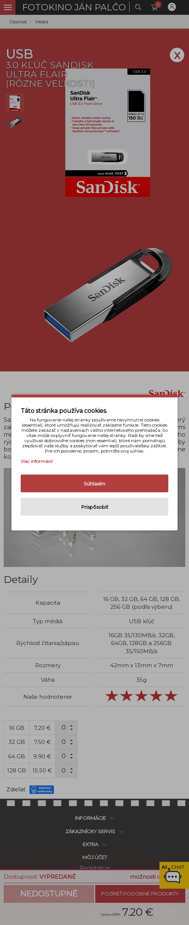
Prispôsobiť (94, 507)
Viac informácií (36, 461)
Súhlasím (94, 484)
